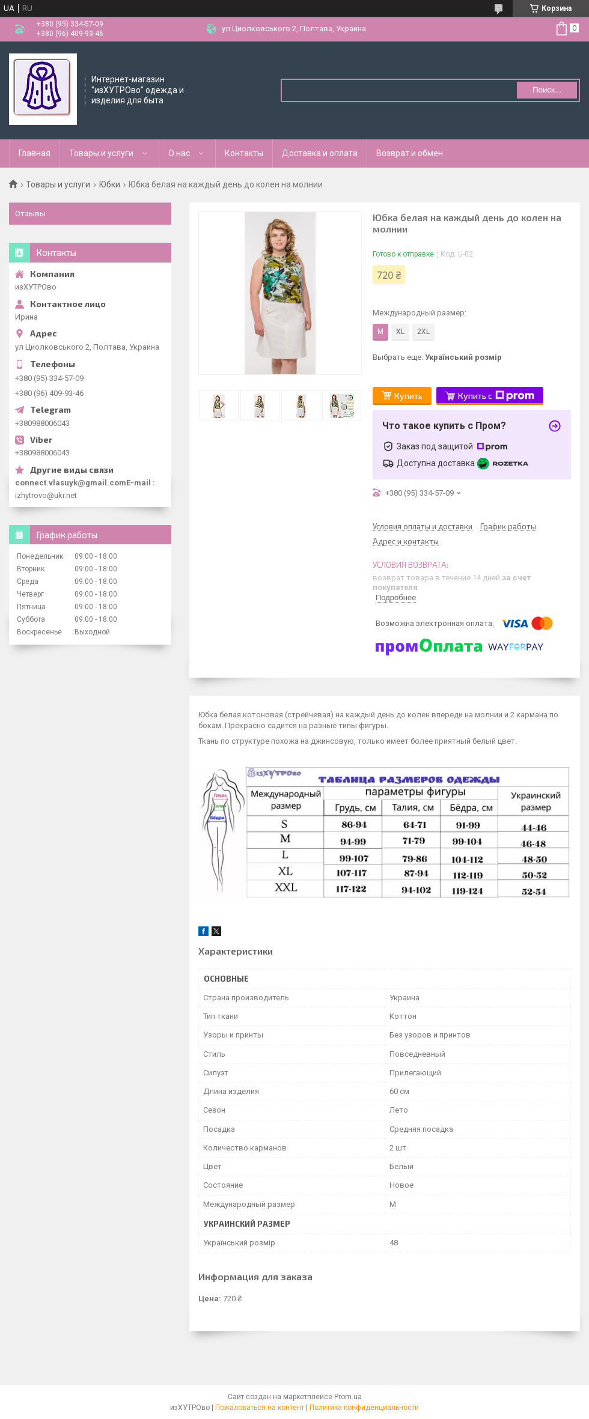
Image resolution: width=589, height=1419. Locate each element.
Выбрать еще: (437, 357)
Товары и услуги (101, 153)
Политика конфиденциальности (364, 1407)
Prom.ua (348, 1397)
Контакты (244, 153)
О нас (179, 153)
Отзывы (30, 213)
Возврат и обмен (409, 153)
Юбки (109, 184)
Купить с (496, 395)
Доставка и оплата (320, 153)
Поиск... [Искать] (547, 89)
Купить (408, 395)
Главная (34, 153)
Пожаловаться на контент (259, 1407)
